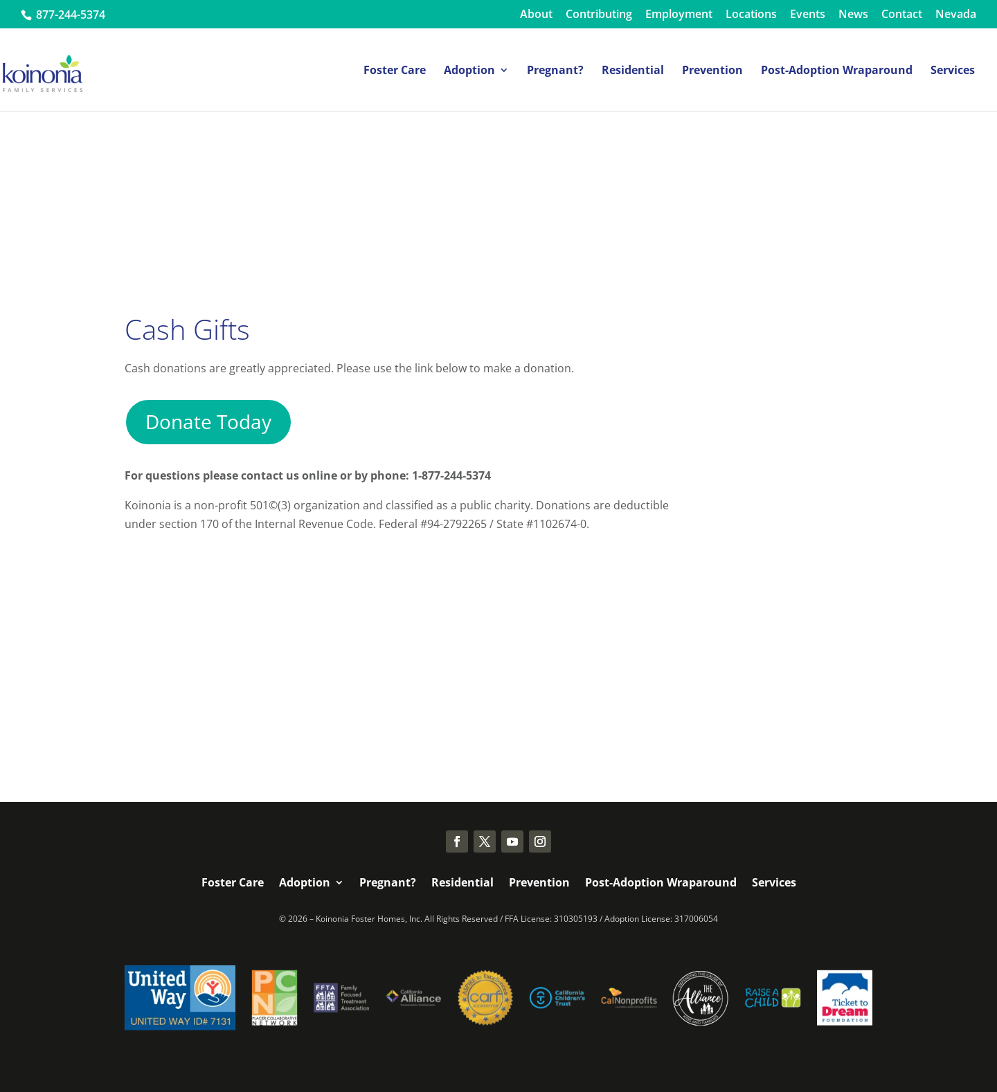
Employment (678, 14)
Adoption (469, 71)
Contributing (599, 14)
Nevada (955, 14)
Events (807, 14)
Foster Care (394, 71)
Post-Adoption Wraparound (837, 71)
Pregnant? (555, 71)
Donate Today (208, 421)
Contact (901, 14)
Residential (633, 71)
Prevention (712, 71)
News (853, 14)
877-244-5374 (69, 14)
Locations (751, 14)
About (536, 14)
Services (953, 71)
